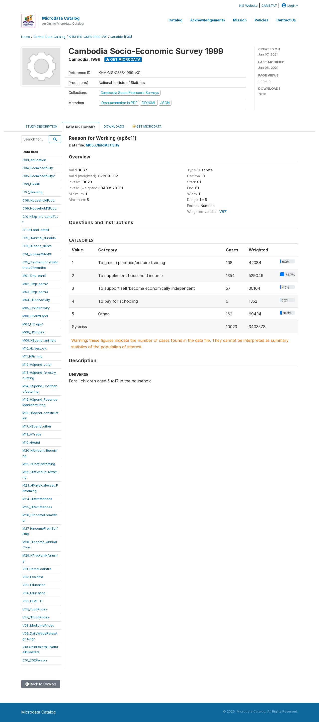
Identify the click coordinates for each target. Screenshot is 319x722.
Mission (240, 20)
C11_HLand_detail (35, 230)
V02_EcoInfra (32, 577)
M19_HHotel (31, 442)
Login (288, 5)
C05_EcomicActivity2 (38, 176)
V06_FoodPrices (34, 609)
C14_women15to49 (36, 254)
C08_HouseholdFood (38, 200)
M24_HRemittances (37, 499)
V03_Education (34, 585)
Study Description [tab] (41, 126)
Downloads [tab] (114, 126)
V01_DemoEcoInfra (36, 569)
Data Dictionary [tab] (80, 127)
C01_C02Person (34, 660)
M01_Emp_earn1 (34, 276)
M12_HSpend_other (37, 364)
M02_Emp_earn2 (35, 284)
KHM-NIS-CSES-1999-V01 (88, 37)
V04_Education (34, 593)
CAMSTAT (269, 5)
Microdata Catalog (61, 18)
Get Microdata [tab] (147, 126)
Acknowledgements (207, 20)
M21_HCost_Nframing (38, 464)
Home (25, 37)
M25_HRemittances (37, 507)
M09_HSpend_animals (39, 340)
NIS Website (248, 5)
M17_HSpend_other (36, 426)
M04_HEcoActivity (36, 300)
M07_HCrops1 (32, 324)
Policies (261, 20)
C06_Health (31, 184)
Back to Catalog (40, 684)
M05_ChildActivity (36, 308)
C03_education (34, 160)
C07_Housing (32, 192)
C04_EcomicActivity (37, 168)
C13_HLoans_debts (37, 246)
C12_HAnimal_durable (39, 238)
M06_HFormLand (35, 316)
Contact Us (286, 20)
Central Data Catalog (49, 37)
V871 (223, 212)
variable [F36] (121, 37)
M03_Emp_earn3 (35, 292)
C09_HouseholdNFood (39, 208)
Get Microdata (123, 59)
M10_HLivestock (34, 348)
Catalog (175, 20)
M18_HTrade (31, 434)
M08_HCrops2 (33, 332)
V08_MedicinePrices (38, 625)
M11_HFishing (32, 356)
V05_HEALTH (32, 601)
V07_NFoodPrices (35, 617)
